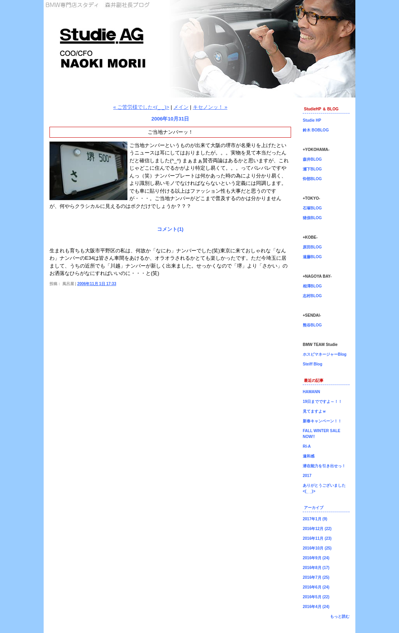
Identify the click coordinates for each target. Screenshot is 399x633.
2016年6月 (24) (316, 587)
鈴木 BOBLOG (316, 130)
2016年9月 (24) (316, 558)
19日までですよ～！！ (322, 401)
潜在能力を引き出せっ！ (324, 466)
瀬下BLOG (312, 169)
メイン (181, 107)
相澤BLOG (312, 286)
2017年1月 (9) (315, 519)
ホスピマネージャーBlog (324, 354)
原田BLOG (312, 247)
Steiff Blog (312, 364)
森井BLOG (312, 159)
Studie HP (312, 120)
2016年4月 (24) (316, 607)
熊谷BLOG (312, 325)
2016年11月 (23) (317, 538)
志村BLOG (312, 296)
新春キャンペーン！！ (322, 421)
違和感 (308, 456)
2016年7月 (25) (316, 577)
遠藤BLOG (312, 257)
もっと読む (340, 616)
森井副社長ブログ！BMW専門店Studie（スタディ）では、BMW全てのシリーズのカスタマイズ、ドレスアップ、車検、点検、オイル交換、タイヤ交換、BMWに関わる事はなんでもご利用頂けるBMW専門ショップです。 (199, 49)
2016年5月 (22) (316, 597)
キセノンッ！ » (210, 107)
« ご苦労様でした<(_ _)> (141, 107)
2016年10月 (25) (317, 548)
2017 (307, 475)
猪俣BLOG (312, 218)
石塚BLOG (312, 208)
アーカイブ (313, 507)
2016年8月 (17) (316, 568)
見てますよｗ (314, 411)
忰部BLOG (312, 179)
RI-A (307, 446)
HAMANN (311, 392)
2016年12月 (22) (317, 529)
